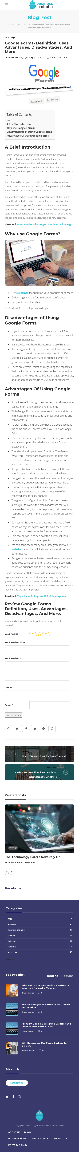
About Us (14, 1132)
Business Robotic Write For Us (28, 1138)
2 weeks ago (28, 993)
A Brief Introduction (19, 124)
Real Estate (52, 767)
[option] (39, 834)
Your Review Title (15, 642)
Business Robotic (13, 862)
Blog (27, 1132)
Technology (23, 24)
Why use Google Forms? (21, 128)
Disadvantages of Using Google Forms (29, 131)
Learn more (16, 1083)
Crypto (40, 935)
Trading (25, 751)
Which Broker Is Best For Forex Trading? (44, 756)
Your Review (13, 658)
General (40, 941)
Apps (40, 919)
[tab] (52, 976)
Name (9, 687)
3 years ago (29, 862)
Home (11, 24)
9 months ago (28, 1050)
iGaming (40, 946)
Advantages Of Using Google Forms (28, 135)
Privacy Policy (17, 1145)
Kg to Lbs (40, 952)
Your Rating (11, 633)
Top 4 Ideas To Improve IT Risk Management (42, 596)
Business (40, 924)
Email (9, 705)
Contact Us (60, 1138)
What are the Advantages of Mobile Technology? (44, 224)
